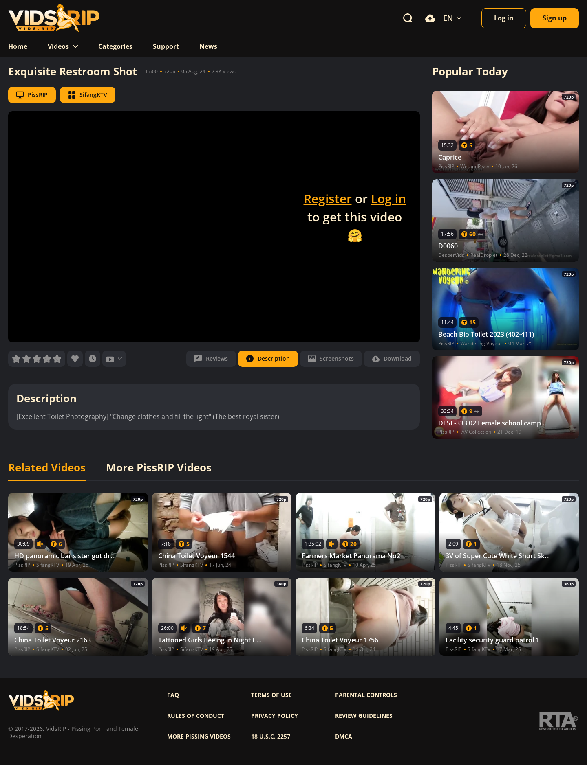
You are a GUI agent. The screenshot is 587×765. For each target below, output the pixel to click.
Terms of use (271, 695)
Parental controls (366, 695)
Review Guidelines (364, 715)
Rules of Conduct (195, 715)
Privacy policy (274, 715)
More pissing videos (199, 736)
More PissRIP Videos (159, 468)
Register (328, 198)
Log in (388, 198)
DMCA (343, 736)
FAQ (173, 695)
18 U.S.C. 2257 (270, 736)
